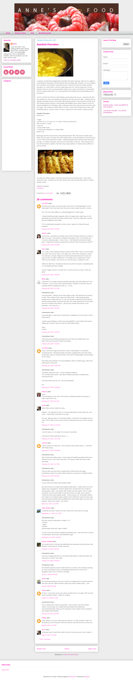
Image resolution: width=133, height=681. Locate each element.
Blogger (87, 676)
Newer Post (41, 649)
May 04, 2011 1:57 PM (49, 625)
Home (8, 33)
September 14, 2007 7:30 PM (51, 537)
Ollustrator (72, 676)
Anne (43, 249)
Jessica (44, 443)
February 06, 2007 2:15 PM (50, 229)
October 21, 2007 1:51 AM (50, 549)
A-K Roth (45, 203)
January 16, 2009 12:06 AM (50, 561)
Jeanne (44, 233)
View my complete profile (12, 60)
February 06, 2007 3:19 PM (50, 245)
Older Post (92, 649)
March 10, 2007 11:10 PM (50, 504)
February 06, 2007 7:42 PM (50, 344)
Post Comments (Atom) (70, 654)
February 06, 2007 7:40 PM (50, 332)
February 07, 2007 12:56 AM (51, 387)
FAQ (32, 33)
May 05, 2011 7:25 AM (49, 635)
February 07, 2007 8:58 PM (50, 476)
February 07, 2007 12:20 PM (51, 450)
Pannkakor (40, 188)
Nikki (43, 279)
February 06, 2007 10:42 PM (51, 365)
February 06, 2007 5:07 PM (50, 308)
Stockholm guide (45, 33)
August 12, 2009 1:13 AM (50, 598)
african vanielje (47, 541)
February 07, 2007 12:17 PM (51, 439)
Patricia (44, 391)
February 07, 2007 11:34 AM (51, 425)
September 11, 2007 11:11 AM (51, 513)
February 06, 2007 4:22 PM (50, 288)
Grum (44, 578)
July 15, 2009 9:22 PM (49, 586)
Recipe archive (20, 33)
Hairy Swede (46, 508)
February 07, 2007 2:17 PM (50, 464)
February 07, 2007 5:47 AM (50, 401)
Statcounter (5, 670)
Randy (44, 618)
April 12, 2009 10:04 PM (49, 574)
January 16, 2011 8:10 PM (50, 613)
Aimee (44, 590)
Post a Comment (45, 639)
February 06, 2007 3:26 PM (50, 275)
